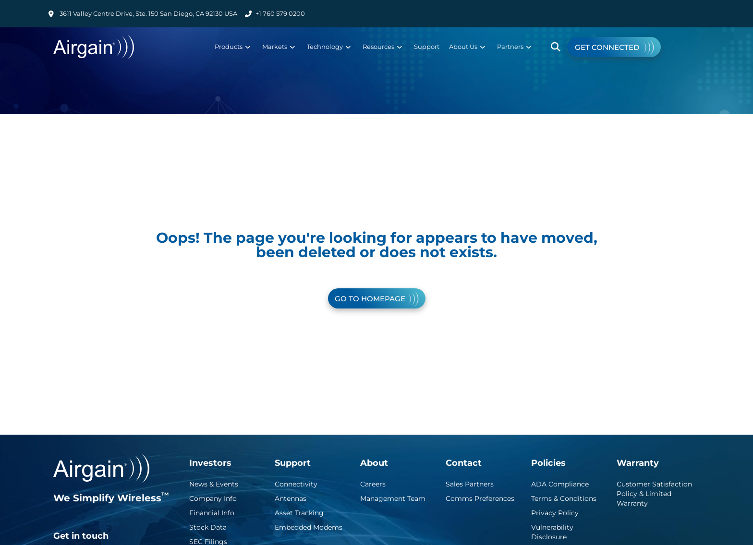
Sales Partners (470, 484)
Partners (514, 46)
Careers (373, 484)
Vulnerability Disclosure (552, 532)
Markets (278, 46)
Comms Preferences (480, 498)
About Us (467, 46)
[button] (556, 47)
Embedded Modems (308, 527)
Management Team (392, 498)
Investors (210, 463)
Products (232, 46)
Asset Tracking (299, 513)
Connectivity (296, 484)
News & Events (213, 484)
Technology (329, 46)
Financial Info (211, 513)
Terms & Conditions (563, 498)
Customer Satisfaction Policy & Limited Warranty (654, 494)
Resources (382, 46)
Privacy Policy (555, 513)
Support (426, 46)
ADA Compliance (560, 484)
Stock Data (208, 527)
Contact (464, 463)
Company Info (213, 498)
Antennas (290, 498)
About (374, 463)
